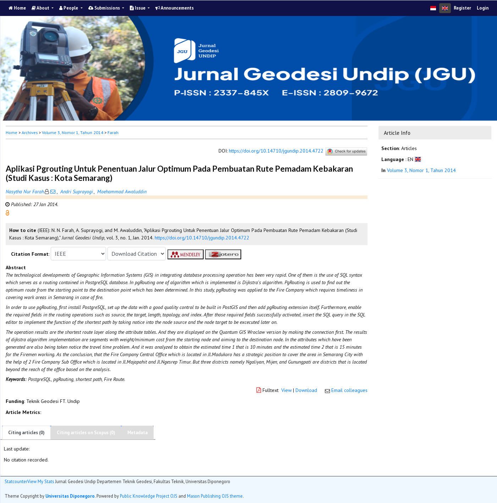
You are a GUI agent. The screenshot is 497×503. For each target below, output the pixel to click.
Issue (138, 8)
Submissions (104, 8)
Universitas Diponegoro (70, 496)
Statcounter (16, 481)
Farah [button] (112, 132)
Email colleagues (349, 390)
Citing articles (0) (26, 433)
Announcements (174, 8)
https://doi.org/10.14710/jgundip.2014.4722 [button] (202, 237)
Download (306, 390)
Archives (30, 132)
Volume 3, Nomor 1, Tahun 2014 (72, 132)
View (286, 390)
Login (482, 8)
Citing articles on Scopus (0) (86, 433)
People (69, 8)
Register (462, 8)
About (41, 8)
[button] (7, 212)
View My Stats (40, 481)
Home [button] (11, 132)
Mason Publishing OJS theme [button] (215, 496)
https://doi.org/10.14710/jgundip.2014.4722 (276, 151)
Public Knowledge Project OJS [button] (148, 496)
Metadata (137, 433)
